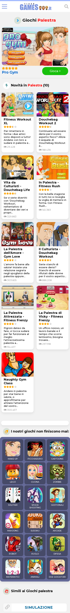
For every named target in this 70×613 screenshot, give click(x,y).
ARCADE (57, 522)
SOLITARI (12, 497)
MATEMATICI (12, 569)
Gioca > (55, 71)
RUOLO (35, 545)
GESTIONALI (57, 497)
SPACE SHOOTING (35, 498)
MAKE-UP (12, 450)
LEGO (12, 474)
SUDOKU (35, 522)
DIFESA (57, 545)
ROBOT (12, 545)
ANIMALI (35, 569)
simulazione (39, 607)
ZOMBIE (57, 474)
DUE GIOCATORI (57, 569)
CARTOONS (57, 450)
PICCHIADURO (35, 450)
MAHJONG (12, 522)
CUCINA (35, 474)
